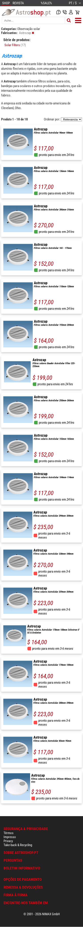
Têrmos (9, 833)
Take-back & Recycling (18, 845)
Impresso (10, 837)
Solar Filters (15, 45)
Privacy (8, 841)
